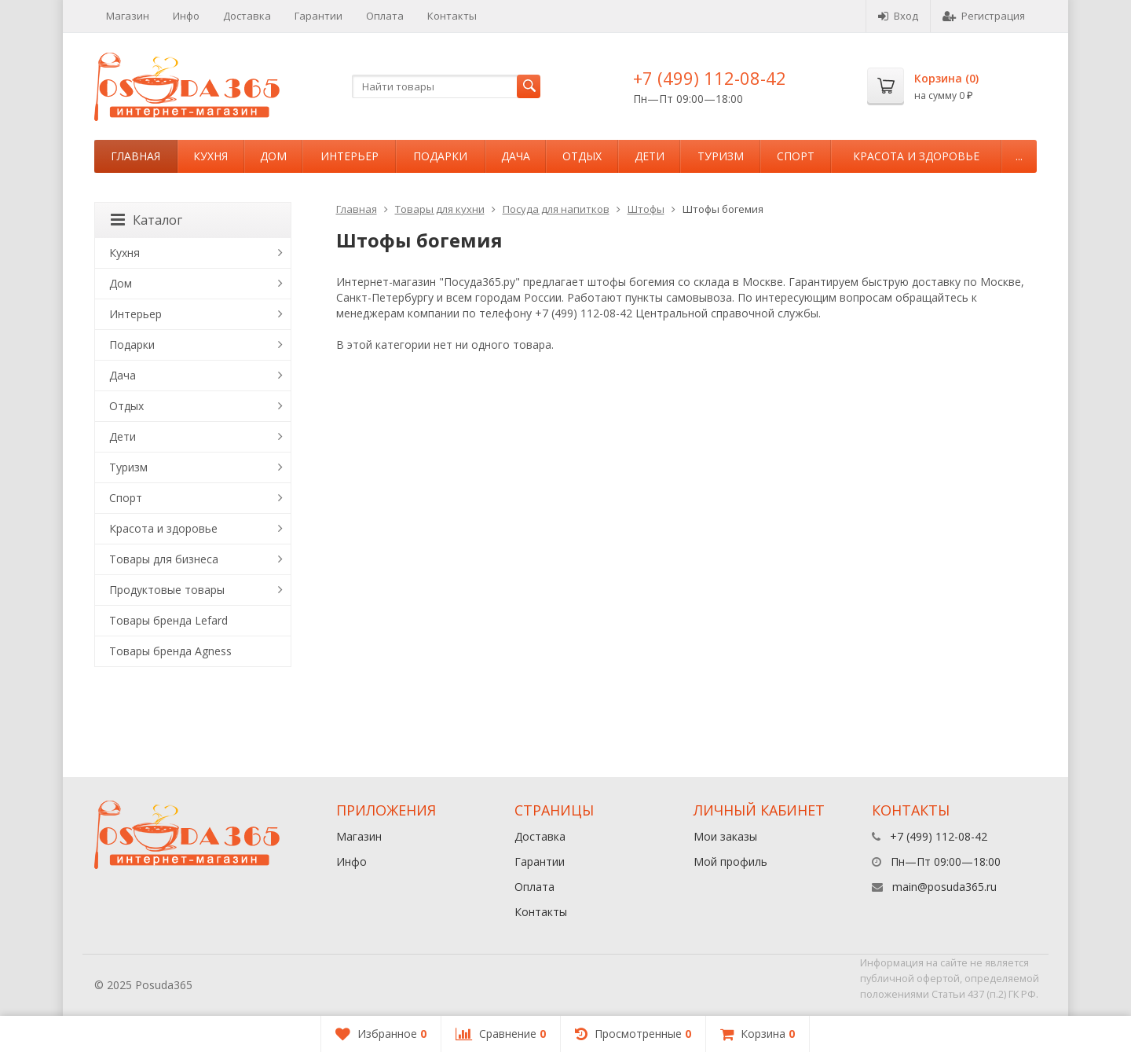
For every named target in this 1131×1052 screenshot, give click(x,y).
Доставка (247, 16)
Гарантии (318, 16)
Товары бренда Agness (170, 650)
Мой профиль (730, 861)
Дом (273, 155)
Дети (649, 155)
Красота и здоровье (916, 155)
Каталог (146, 220)
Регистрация (983, 16)
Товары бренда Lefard (168, 620)
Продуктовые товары (167, 589)
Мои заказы (725, 836)
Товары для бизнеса (163, 559)
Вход (898, 16)
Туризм (720, 155)
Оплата (385, 16)
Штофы (646, 209)
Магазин (127, 16)
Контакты (452, 16)
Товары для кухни (440, 209)
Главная (135, 155)
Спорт (795, 155)
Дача (515, 155)
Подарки (440, 155)
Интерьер (349, 155)
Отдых (582, 155)
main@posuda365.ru (944, 886)
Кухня (210, 155)
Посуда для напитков (556, 209)
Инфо (186, 16)
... (1019, 155)
